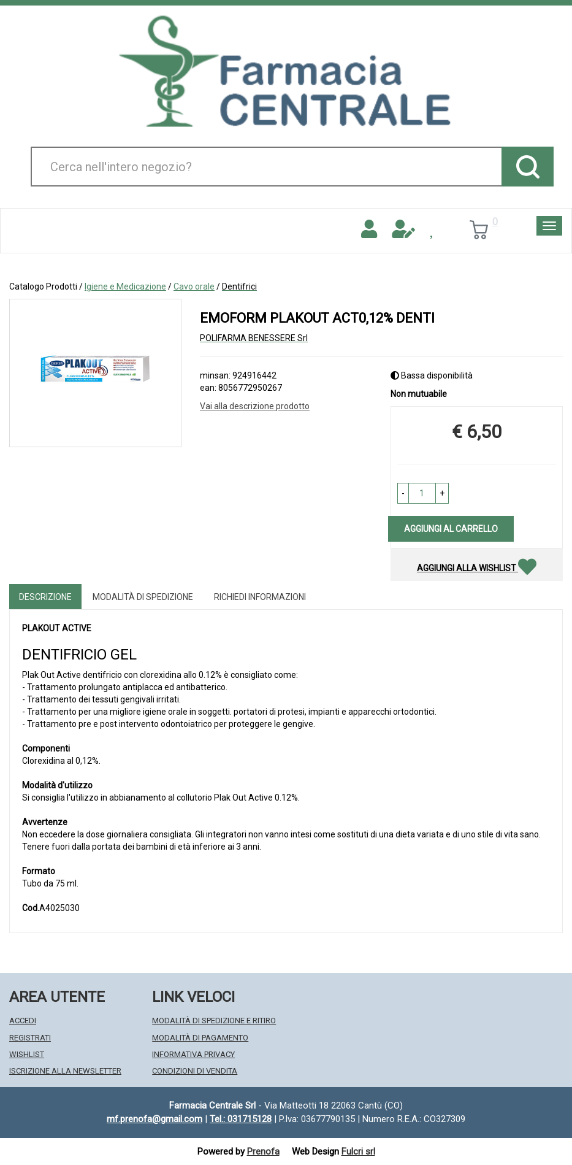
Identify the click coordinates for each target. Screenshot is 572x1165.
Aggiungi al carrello (451, 529)
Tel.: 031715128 (241, 1119)
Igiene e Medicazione (125, 286)
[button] (403, 493)
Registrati (30, 1037)
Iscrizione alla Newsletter (65, 1070)
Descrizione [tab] (45, 597)
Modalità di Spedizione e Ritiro (214, 1020)
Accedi (22, 1020)
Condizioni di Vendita (194, 1070)
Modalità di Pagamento (200, 1037)
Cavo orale (194, 286)
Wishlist (26, 1054)
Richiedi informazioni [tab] (260, 597)
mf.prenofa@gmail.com (154, 1119)
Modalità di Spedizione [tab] (143, 597)
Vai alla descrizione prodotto (255, 406)
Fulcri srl (358, 1151)
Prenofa (263, 1151)
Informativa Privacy (193, 1054)
